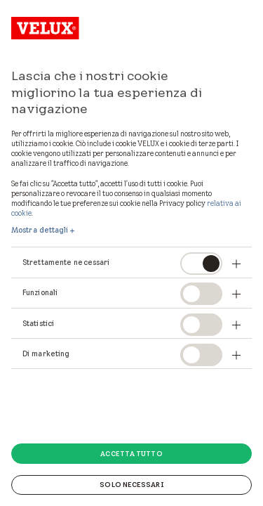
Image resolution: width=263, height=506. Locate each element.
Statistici (38, 323)
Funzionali (40, 292)
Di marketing (45, 353)
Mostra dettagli (40, 230)
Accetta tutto (131, 453)
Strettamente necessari (65, 262)
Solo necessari (131, 484)
